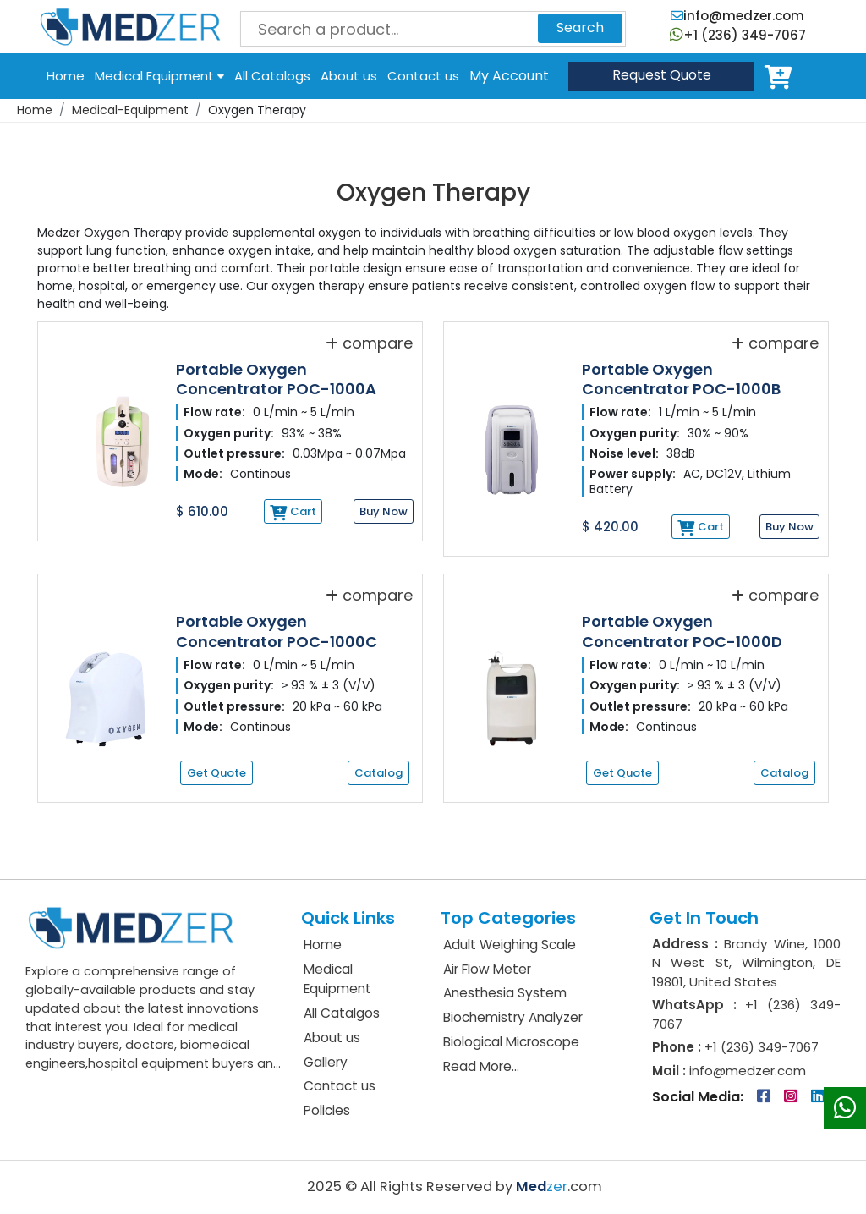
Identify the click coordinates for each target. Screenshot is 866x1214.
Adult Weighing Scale (509, 944)
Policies (327, 1110)
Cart (781, 76)
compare (369, 343)
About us (349, 76)
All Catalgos (342, 1013)
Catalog (378, 773)
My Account (509, 76)
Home (66, 76)
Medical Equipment (159, 76)
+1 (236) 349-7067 (738, 35)
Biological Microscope (511, 1042)
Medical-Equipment (130, 110)
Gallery (326, 1062)
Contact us (423, 76)
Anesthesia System (505, 993)
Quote (661, 75)
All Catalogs (272, 76)
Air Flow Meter (487, 969)
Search (580, 27)
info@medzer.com (737, 16)
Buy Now (383, 511)
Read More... (481, 1066)
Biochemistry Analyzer (513, 1017)
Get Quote (216, 773)
